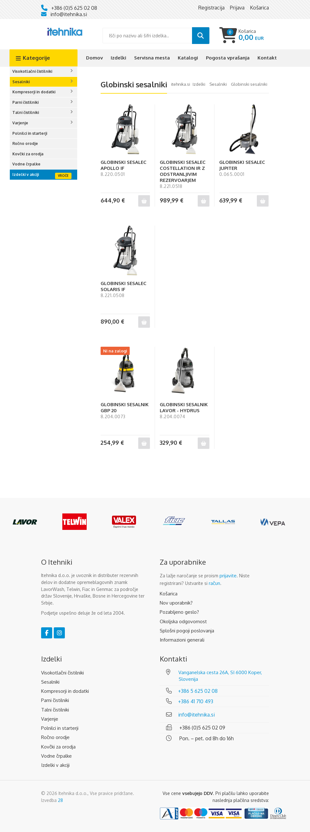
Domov (94, 58)
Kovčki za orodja (27, 154)
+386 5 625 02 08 (198, 691)
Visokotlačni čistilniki (32, 71)
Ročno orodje (25, 143)
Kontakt (267, 58)
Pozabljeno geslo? (179, 612)
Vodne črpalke (26, 164)
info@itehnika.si (68, 14)
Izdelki (118, 58)
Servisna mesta (152, 58)
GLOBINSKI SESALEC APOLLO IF (123, 165)
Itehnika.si (180, 84)
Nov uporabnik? (176, 603)
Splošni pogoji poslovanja (187, 631)
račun (214, 583)
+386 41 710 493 (195, 701)
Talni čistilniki (25, 112)
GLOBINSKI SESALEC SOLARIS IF (123, 286)
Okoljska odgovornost (183, 621)
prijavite (228, 576)
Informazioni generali (182, 640)
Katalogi (188, 58)
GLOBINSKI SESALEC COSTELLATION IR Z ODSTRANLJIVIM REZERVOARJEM (183, 171)
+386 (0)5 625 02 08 (74, 8)
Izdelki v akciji (25, 174)
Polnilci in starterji (29, 133)
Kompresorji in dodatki (33, 92)
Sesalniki (21, 81)
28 (60, 800)
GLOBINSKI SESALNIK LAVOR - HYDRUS (184, 407)
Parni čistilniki (25, 102)
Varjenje (20, 123)
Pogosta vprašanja (228, 58)
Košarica (168, 594)
